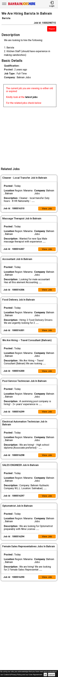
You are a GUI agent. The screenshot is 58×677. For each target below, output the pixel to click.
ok (45, 674)
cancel (52, 674)
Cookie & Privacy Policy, (13, 675)
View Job (47, 208)
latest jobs (31, 97)
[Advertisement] (29, 136)
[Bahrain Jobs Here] (22, 4)
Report (52, 29)
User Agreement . (36, 675)
